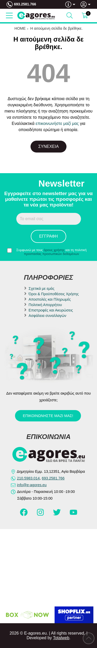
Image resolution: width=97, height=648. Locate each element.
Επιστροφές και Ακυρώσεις (51, 310)
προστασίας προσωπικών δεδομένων (51, 254)
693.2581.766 (25, 4)
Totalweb (61, 638)
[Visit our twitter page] (57, 514)
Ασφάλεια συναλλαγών (47, 316)
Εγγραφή (48, 236)
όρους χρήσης (54, 250)
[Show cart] (85, 15)
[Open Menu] (9, 15)
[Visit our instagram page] (40, 514)
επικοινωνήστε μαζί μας (57, 123)
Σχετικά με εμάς (42, 288)
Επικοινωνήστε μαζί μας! (48, 416)
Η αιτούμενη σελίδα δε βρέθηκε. (56, 28)
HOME (20, 28)
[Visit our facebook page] (24, 514)
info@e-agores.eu (32, 485)
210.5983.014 (28, 478)
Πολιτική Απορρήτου (45, 305)
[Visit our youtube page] (73, 514)
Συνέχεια (48, 146)
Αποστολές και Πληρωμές (50, 299)
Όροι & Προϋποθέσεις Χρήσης (54, 294)
